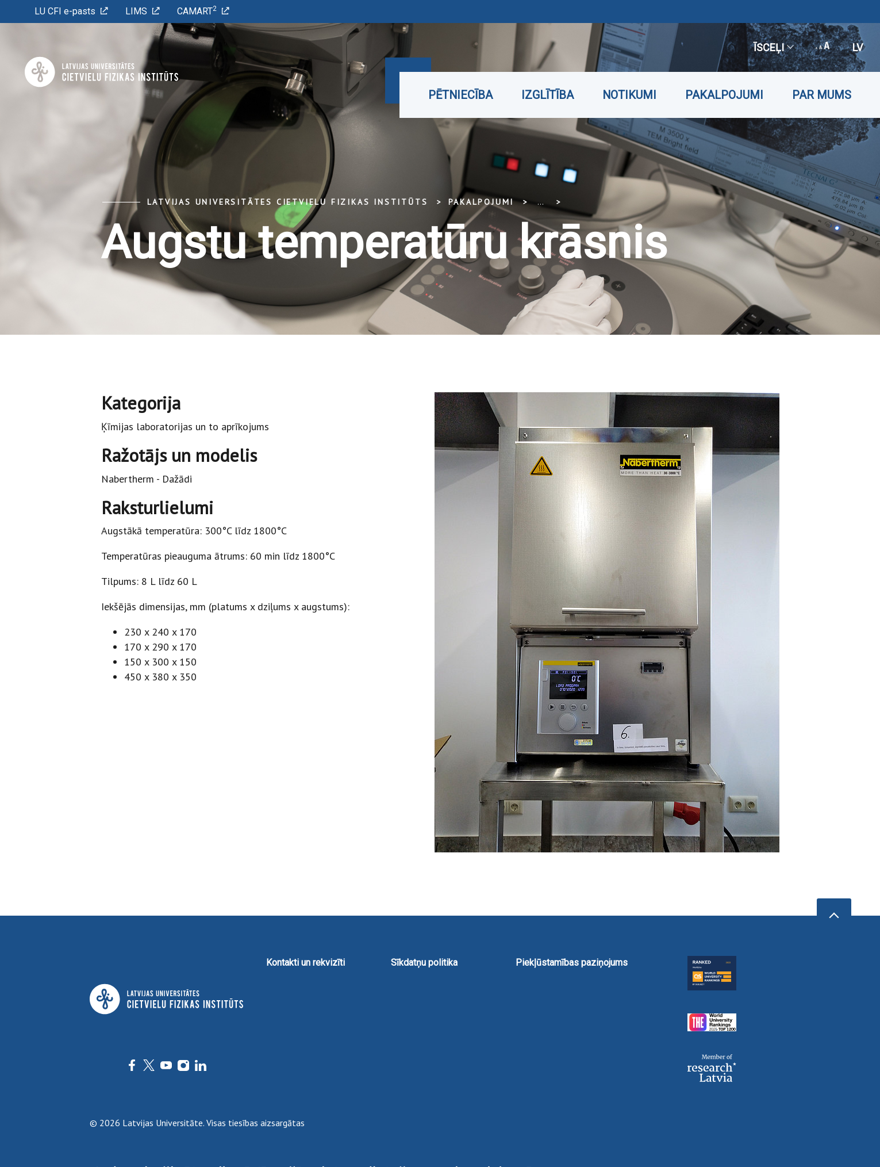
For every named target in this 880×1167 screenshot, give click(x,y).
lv (857, 47)
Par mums (821, 95)
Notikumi (629, 95)
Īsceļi (773, 47)
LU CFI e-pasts (71, 11)
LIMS (142, 11)
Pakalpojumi (724, 95)
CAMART (203, 11)
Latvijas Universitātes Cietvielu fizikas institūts (287, 202)
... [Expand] (540, 202)
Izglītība (547, 95)
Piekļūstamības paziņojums (572, 962)
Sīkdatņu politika (424, 962)
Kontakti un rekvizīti (305, 962)
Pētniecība (460, 95)
